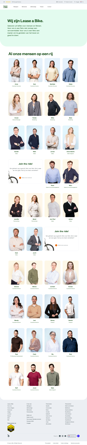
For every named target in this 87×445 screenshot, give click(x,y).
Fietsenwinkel (30, 411)
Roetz (47, 409)
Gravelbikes (68, 415)
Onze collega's (10, 407)
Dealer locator (30, 417)
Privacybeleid (47, 443)
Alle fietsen (67, 423)
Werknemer (24, 6)
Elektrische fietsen (69, 405)
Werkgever (15, 6)
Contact (49, 6)
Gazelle (47, 405)
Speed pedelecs (69, 409)
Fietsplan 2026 (30, 421)
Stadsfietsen (68, 419)
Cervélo (48, 411)
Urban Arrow (49, 415)
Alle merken (48, 423)
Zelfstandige (33, 6)
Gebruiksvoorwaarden (75, 443)
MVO (8, 417)
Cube (47, 421)
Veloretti (48, 417)
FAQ (8, 419)
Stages (9, 411)
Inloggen (29, 423)
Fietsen (41, 6)
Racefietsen (68, 411)
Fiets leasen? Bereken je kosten (34, 419)
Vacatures (9, 409)
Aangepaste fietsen (69, 421)
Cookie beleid (55, 443)
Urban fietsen (68, 413)
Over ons (9, 405)
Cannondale (49, 407)
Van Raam (48, 419)
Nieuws (9, 415)
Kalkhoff (48, 413)
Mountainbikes (68, 417)
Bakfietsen (67, 407)
